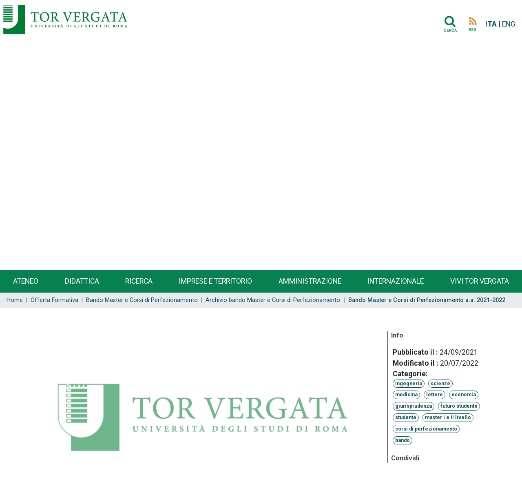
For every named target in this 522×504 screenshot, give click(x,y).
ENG (508, 24)
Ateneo (25, 281)
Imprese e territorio (215, 281)
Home (15, 300)
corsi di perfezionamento (426, 429)
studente (405, 417)
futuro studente (459, 406)
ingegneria (408, 383)
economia (463, 394)
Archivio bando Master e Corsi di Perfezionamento (273, 300)
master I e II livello (448, 417)
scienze (440, 383)
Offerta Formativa (54, 300)
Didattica (82, 281)
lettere (434, 394)
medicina (406, 394)
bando (402, 440)
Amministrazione (310, 281)
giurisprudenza (413, 406)
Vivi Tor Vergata (479, 281)
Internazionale (395, 281)
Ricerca (139, 281)
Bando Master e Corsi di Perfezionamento (142, 300)
